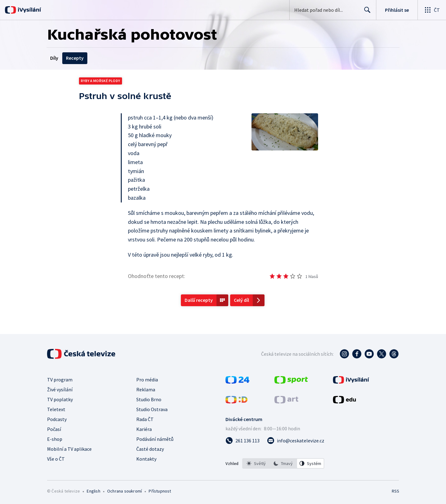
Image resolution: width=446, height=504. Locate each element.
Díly (54, 58)
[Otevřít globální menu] (432, 10)
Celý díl (241, 300)
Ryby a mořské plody (100, 80)
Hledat (365, 12)
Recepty (75, 58)
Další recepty (199, 300)
